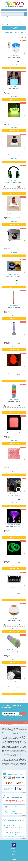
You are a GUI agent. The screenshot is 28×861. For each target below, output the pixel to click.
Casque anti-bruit (14, 180)
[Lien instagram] (22, 722)
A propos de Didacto (14, 848)
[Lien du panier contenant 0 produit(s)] (6, 19)
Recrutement (14, 854)
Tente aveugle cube (14, 243)
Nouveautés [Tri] (22, 37)
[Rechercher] (13, 14)
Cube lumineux (14, 86)
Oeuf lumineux (14, 368)
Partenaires (14, 851)
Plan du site (14, 859)
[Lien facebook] (17, 722)
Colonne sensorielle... (14, 337)
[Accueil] (2, 24)
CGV (14, 856)
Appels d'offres (14, 853)
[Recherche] (25, 14)
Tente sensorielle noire (14, 493)
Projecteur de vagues (14, 55)
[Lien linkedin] (25, 722)
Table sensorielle (14, 118)
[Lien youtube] (20, 722)
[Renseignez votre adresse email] (10, 713)
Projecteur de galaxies (14, 681)
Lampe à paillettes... (14, 399)
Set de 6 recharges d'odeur (14, 587)
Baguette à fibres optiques (14, 556)
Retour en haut (22, 700)
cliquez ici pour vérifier (23, 724)
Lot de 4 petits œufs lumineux (14, 649)
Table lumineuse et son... (14, 211)
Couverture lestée (14, 462)
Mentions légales (14, 857)
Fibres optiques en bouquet (14, 524)
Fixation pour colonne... (14, 274)
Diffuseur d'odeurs (14, 618)
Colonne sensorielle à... (14, 305)
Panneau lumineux (14, 149)
